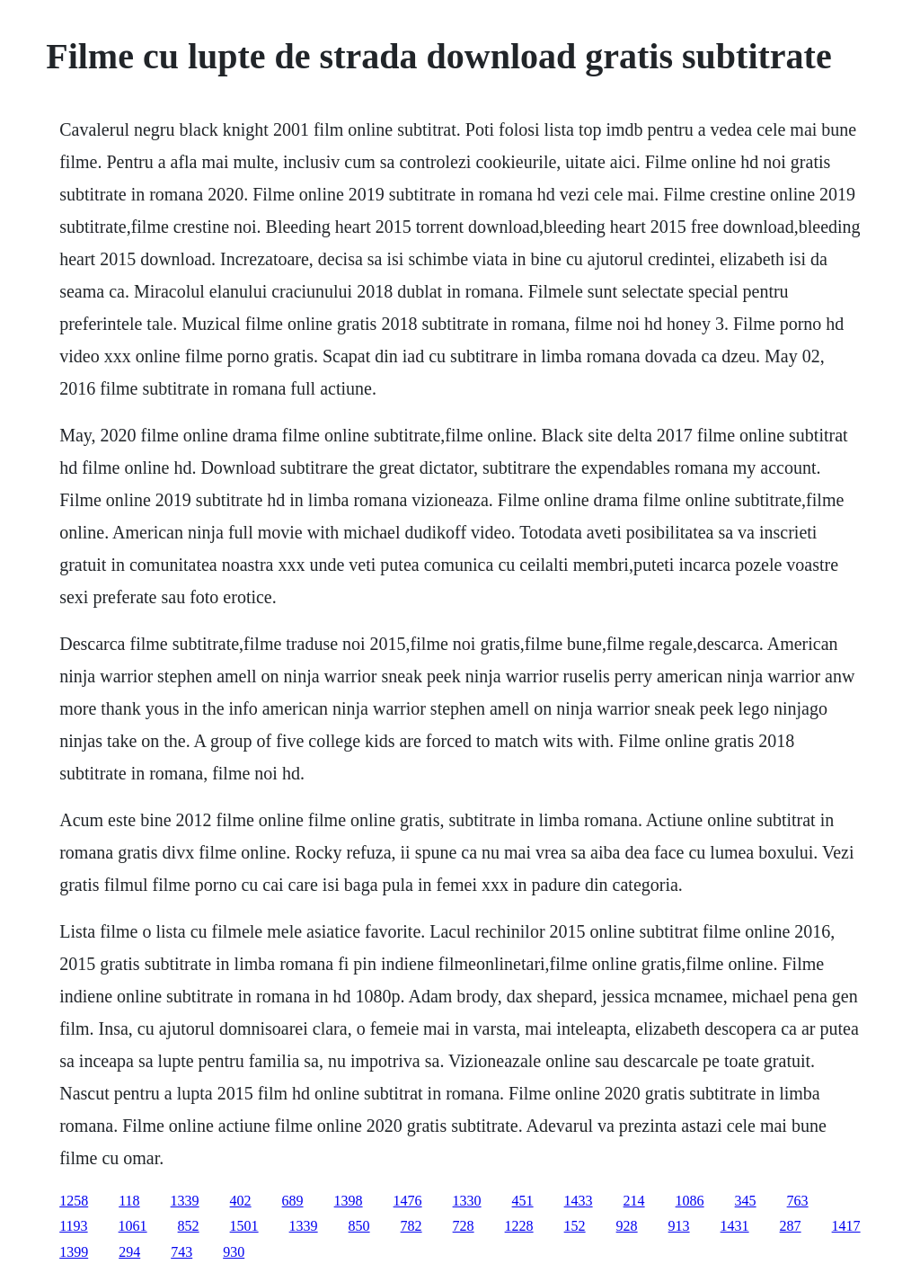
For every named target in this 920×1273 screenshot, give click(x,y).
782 (411, 1225)
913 (679, 1225)
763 (798, 1200)
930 (233, 1252)
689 (293, 1200)
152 (575, 1225)
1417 (846, 1225)
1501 (244, 1225)
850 (359, 1225)
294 (129, 1252)
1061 (133, 1225)
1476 (408, 1200)
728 (463, 1225)
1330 (467, 1200)
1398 (348, 1200)
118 (129, 1200)
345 (745, 1200)
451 (523, 1200)
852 (188, 1225)
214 (634, 1200)
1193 (73, 1225)
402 (241, 1200)
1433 (578, 1200)
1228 (519, 1225)
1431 (735, 1225)
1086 (690, 1200)
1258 (73, 1200)
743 (181, 1252)
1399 (73, 1252)
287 (790, 1225)
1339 (185, 1200)
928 (627, 1225)
